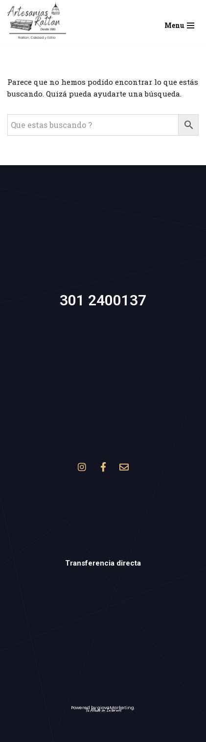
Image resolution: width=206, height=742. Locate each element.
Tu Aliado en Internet (103, 710)
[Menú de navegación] (179, 23)
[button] (36, 21)
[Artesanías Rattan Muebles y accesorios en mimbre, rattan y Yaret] (36, 21)
